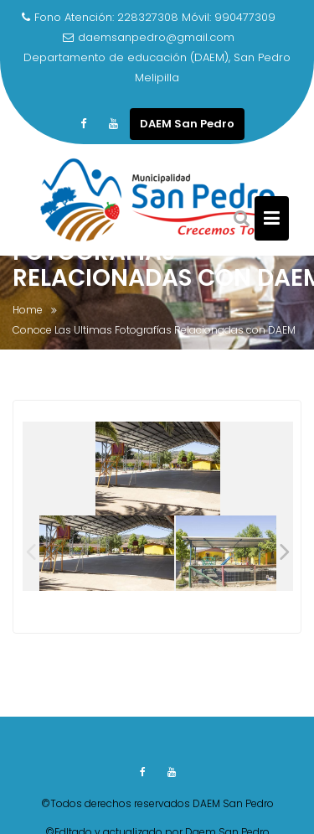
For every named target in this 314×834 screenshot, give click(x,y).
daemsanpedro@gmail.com (148, 37)
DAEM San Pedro (187, 124)
